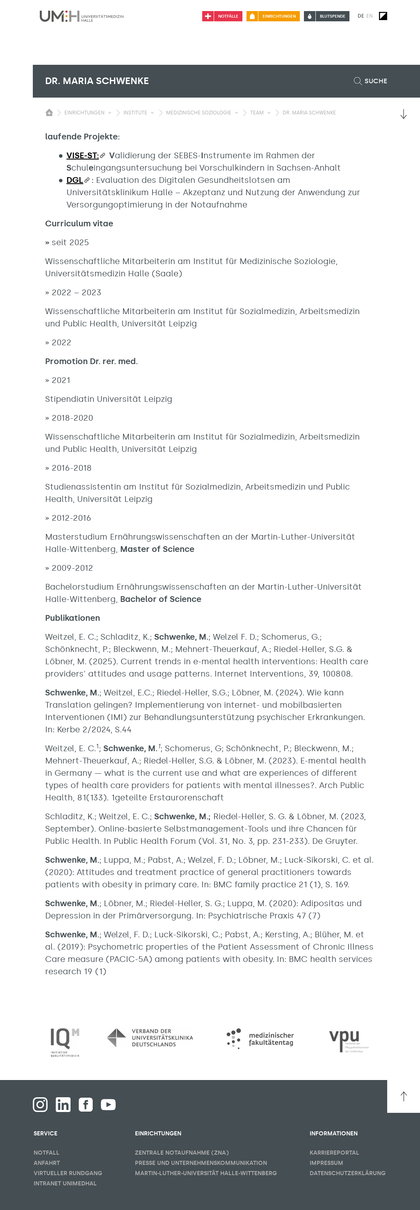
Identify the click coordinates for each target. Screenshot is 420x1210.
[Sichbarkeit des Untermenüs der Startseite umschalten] (49, 112)
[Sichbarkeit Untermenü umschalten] (110, 113)
